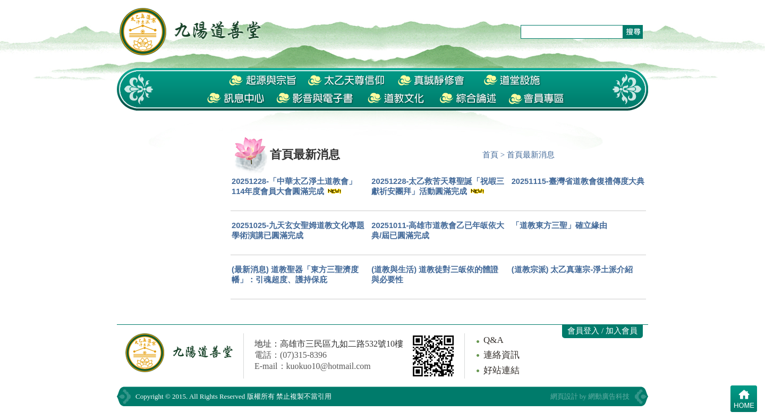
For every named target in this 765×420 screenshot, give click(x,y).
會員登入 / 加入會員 (602, 330)
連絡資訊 (501, 355)
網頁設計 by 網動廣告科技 (590, 396)
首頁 (490, 154)
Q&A (493, 340)
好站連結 (501, 370)
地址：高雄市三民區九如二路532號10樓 (328, 343)
